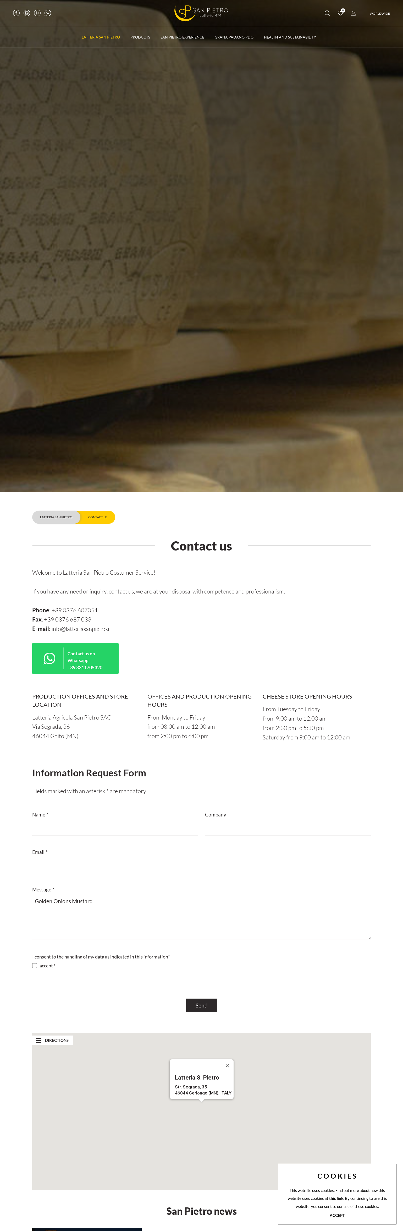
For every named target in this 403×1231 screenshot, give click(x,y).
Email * (40, 852)
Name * (40, 814)
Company (215, 814)
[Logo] (201, 13)
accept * (48, 965)
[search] (327, 14)
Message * (43, 889)
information (155, 957)
